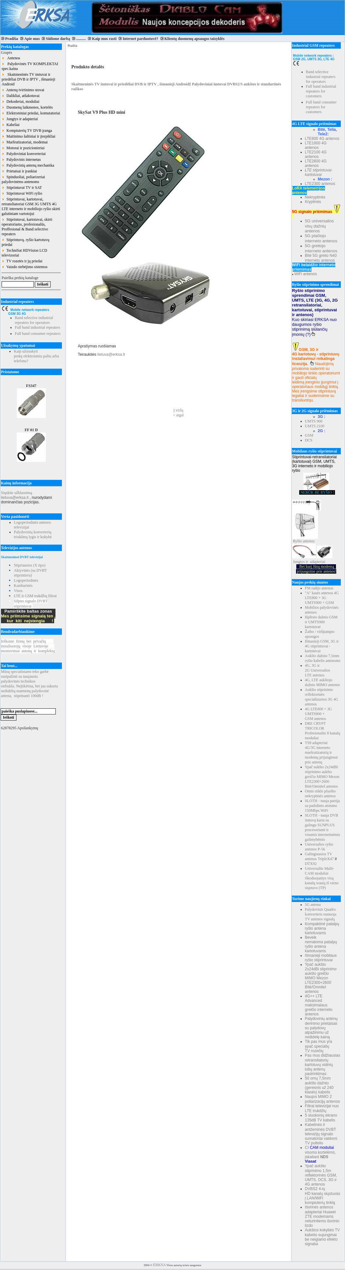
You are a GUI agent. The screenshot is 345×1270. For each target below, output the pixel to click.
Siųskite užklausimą (16, 492)
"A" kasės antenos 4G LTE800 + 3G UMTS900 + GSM (322, 598)
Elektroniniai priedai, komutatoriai (31, 113)
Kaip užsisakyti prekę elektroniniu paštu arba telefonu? (36, 356)
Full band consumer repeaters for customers (321, 107)
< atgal (178, 415)
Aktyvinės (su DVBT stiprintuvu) (30, 572)
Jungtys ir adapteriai (20, 119)
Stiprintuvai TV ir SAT (22, 187)
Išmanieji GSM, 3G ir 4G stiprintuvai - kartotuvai (322, 646)
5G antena (313, 904)
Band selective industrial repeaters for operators (34, 320)
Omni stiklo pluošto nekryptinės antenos (320, 793)
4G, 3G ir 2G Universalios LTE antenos (317, 670)
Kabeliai (11, 124)
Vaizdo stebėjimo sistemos (24, 267)
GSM (309, 435)
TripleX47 (326, 859)
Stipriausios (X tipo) (29, 565)
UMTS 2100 (314, 426)
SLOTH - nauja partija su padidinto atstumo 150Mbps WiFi (322, 806)
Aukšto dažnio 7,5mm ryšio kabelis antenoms (322, 658)
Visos (18, 590)
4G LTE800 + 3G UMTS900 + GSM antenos (318, 714)
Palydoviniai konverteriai (24, 153)
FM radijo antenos (319, 588)
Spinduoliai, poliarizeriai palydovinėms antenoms (23, 179)
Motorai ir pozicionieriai (23, 148)
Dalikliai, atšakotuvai (21, 95)
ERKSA (159, 1265)
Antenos (11, 58)
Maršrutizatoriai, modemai (25, 142)
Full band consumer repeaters (38, 333)
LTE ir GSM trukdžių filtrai (35, 596)
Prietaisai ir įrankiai (19, 171)
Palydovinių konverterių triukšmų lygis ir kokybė (33, 534)
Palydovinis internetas (21, 159)
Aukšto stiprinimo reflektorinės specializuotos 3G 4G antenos (321, 696)
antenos (309, 541)
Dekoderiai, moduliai (20, 101)
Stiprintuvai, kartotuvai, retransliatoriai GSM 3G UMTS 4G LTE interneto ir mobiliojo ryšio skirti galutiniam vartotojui (31, 206)
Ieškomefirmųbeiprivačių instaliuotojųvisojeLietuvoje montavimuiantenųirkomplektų (28, 646)
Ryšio (297, 541)
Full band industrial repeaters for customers (321, 91)
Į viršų (178, 410)
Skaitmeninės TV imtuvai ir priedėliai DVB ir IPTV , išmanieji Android (28, 79)
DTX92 (311, 863)
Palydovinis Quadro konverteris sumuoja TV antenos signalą (321, 914)
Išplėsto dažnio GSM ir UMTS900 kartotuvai (321, 622)
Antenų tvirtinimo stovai (23, 90)
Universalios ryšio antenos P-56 (319, 846)
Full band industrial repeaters (37, 327)
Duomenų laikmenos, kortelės (27, 107)
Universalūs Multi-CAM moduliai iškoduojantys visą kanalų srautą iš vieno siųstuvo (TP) (322, 878)
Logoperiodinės (26, 580)
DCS (308, 440)
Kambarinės (23, 585)
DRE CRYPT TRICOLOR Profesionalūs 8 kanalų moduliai (322, 730)
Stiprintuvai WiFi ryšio (22, 193)
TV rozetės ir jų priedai (22, 261)
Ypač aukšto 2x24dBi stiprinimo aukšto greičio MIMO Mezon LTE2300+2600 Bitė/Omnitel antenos (322, 777)
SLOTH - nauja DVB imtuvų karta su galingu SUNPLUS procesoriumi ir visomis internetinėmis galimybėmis (322, 827)
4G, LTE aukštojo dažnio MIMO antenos (322, 682)
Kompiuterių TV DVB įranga (27, 130)
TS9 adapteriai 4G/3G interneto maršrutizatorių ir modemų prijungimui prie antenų (321, 752)
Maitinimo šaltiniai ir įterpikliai (28, 136)
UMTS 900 (313, 421)
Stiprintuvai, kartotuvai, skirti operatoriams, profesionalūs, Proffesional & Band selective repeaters (27, 226)
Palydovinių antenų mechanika (28, 165)
